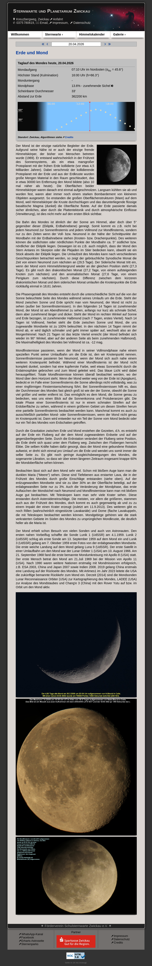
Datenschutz (82, 22)
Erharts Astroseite (32, 940)
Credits (69, 137)
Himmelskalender (92, 34)
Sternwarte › (54, 34)
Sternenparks (29, 944)
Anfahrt (58, 19)
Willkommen (20, 34)
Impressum (60, 22)
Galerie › (119, 34)
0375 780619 (25, 22)
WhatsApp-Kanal (32, 934)
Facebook (27, 937)
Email (44, 22)
